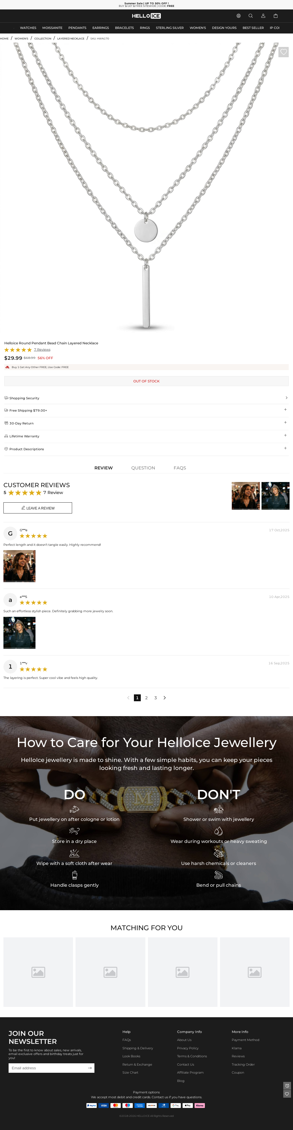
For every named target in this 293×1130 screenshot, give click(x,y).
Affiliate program (190, 1072)
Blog (181, 1081)
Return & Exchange (137, 1064)
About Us (184, 1040)
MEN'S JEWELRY (27, 15)
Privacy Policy (188, 1048)
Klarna (236, 1048)
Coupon (238, 1072)
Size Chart (130, 1072)
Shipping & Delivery (137, 1048)
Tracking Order (243, 1064)
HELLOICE (143, 1115)
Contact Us (185, 1064)
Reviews (238, 1056)
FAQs (126, 1040)
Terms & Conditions (192, 1056)
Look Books (131, 1056)
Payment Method (245, 1040)
